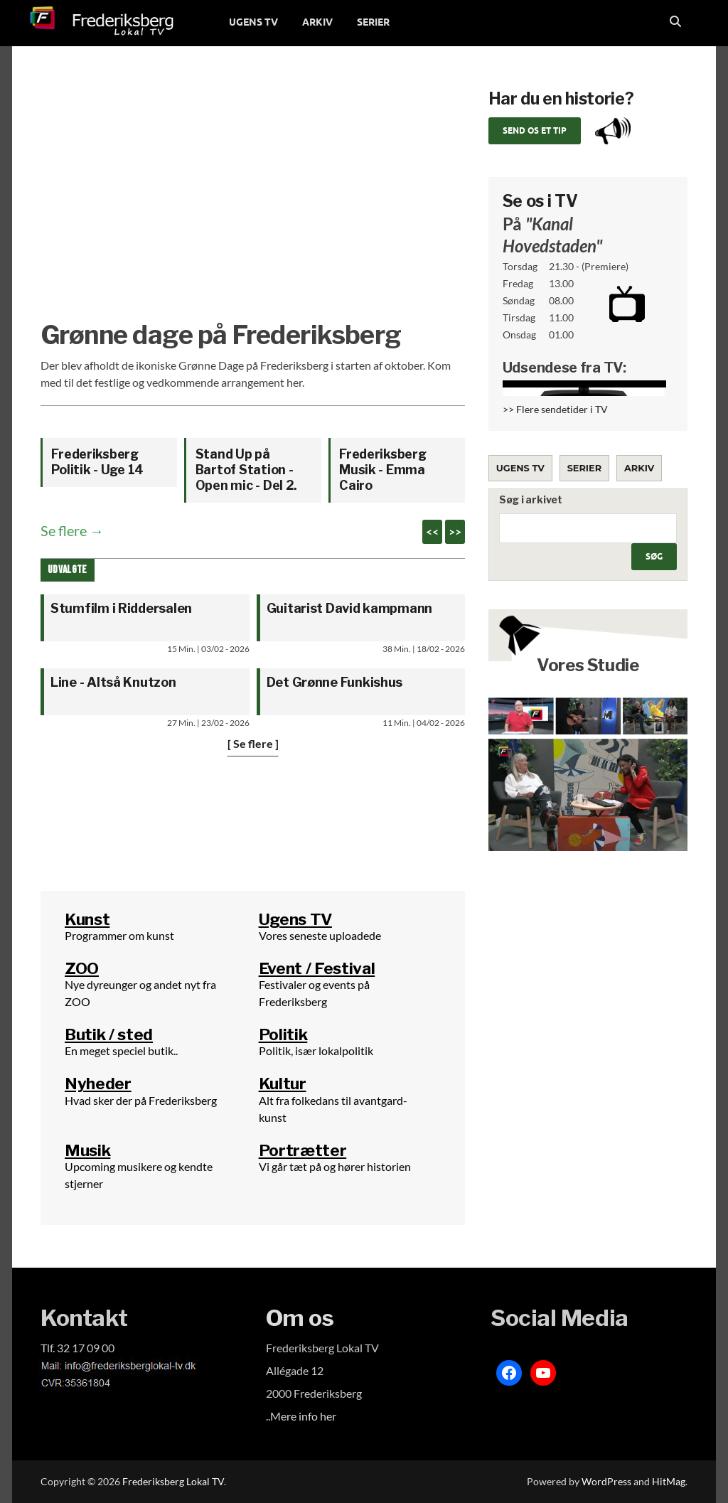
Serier (584, 468)
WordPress (606, 1481)
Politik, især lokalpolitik (316, 1050)
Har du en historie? (560, 99)
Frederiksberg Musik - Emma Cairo (383, 469)
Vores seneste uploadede (320, 935)
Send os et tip (535, 130)
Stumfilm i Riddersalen (121, 608)
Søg (654, 556)
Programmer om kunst (119, 935)
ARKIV (317, 22)
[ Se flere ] (253, 743)
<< (432, 531)
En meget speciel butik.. (121, 1050)
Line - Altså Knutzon (113, 682)
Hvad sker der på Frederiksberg (141, 1100)
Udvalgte (67, 570)
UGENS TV (253, 22)
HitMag (668, 1481)
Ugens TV (520, 468)
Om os (300, 1318)
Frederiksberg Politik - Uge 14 (97, 461)
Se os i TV (540, 201)
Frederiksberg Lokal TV (173, 1481)
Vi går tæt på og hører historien (335, 1166)
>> (455, 531)
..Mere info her (301, 1416)
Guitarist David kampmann (350, 608)
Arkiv (639, 468)
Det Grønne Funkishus (335, 682)
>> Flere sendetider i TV (555, 409)
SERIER (373, 22)
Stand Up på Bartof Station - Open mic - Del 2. (247, 469)
